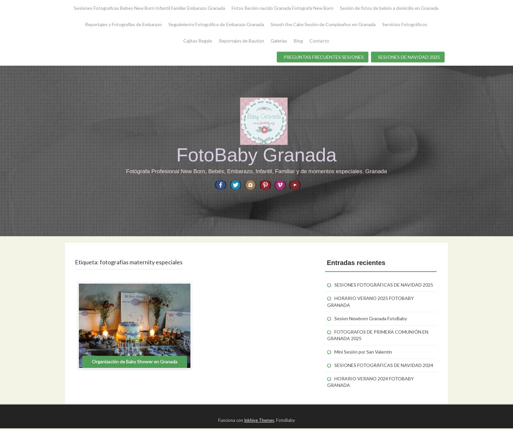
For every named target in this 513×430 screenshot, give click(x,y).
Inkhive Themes (259, 422)
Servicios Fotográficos (404, 24)
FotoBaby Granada (256, 154)
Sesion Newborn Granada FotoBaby (370, 320)
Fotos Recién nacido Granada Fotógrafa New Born (282, 8)
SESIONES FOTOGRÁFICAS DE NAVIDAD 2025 (383, 286)
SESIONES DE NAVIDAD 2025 (409, 57)
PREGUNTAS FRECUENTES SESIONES (324, 57)
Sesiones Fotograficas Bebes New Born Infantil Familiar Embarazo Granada (149, 8)
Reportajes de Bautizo (241, 40)
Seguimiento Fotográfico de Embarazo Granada (216, 24)
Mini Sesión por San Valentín (363, 353)
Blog (298, 40)
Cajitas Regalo (197, 40)
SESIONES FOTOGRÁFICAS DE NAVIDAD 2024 (383, 367)
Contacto (319, 40)
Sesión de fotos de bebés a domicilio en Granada (389, 8)
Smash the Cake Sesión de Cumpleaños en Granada (323, 24)
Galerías (279, 40)
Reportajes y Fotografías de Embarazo (123, 24)
